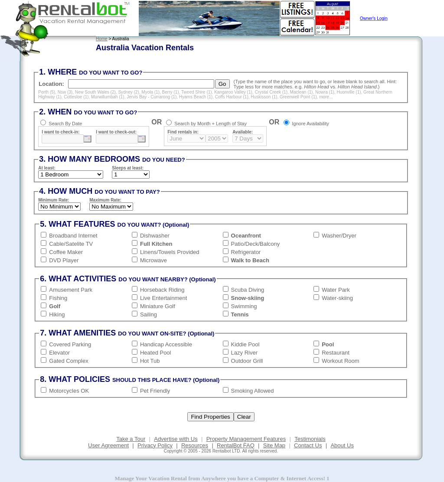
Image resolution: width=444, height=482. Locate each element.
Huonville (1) (348, 92)
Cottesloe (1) (76, 96)
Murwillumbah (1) (107, 96)
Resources (194, 445)
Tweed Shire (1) (196, 92)
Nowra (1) (324, 92)
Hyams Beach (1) (195, 96)
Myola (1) (150, 92)
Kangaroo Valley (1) (233, 92)
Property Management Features (246, 439)
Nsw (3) (65, 92)
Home (102, 38)
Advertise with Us (175, 439)
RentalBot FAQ (236, 445)
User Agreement (108, 445)
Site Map (274, 445)
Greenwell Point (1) (298, 96)
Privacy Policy (155, 445)
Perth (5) (46, 92)
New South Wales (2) (95, 92)
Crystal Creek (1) (271, 92)
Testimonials (310, 439)
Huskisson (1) (264, 96)
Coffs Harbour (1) (231, 96)
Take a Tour (130, 439)
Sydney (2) (128, 92)
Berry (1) (170, 92)
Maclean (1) (301, 92)
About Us (341, 445)
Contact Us (308, 445)
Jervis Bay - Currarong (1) (151, 96)
